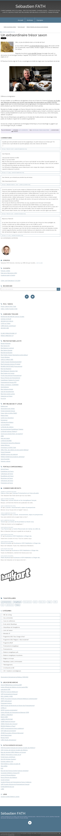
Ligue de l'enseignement (7, 391)
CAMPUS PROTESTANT (7, 719)
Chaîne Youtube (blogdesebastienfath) (11, 362)
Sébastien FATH (30, 6)
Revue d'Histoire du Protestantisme (10, 378)
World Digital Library (6, 735)
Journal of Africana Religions (8, 775)
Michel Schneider (6, 543)
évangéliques (17, 602)
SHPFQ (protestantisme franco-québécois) (12, 728)
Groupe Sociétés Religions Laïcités (10, 796)
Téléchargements (8, 665)
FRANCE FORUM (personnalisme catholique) (13, 456)
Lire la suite (39, 263)
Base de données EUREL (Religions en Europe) (13, 752)
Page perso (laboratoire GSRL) (9, 273)
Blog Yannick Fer (5, 346)
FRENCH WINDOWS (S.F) (7, 335)
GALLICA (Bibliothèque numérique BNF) (11, 685)
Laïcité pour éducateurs (7, 418)
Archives (30, 20)
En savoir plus (11, 834)
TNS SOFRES (4, 766)
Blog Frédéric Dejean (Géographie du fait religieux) (14, 355)
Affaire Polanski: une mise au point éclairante (37, 27)
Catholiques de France (7, 474)
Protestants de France (7, 483)
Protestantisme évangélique (10, 646)
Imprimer (15, 131)
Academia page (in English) (8, 275)
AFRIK (2, 436)
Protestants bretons (6, 703)
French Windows (5, 357)
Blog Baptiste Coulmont (7, 348)
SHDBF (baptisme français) (8, 721)
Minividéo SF (6, 633)
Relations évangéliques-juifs (10, 652)
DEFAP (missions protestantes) (9, 710)
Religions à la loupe (8, 658)
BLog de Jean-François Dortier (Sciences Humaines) (15, 770)
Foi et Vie (3, 398)
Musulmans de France (7, 478)
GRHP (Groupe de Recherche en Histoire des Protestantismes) (18, 705)
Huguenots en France (6, 396)
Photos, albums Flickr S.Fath (8, 306)
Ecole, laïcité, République (10, 624)
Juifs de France (5, 469)
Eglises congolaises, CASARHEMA (9, 384)
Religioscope (4, 406)
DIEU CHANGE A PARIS (7, 696)
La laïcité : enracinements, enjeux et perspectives (20, 507)
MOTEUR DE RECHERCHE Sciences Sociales (12, 316)
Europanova (4, 420)
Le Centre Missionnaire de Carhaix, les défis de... (26, 529)
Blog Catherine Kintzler (7, 389)
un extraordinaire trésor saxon (38, 46)
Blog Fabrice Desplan (6, 350)
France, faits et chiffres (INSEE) (9, 413)
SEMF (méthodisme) (6, 701)
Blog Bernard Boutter (6, 352)
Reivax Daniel (5, 550)
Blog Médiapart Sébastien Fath (9, 371)
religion (49, 602)
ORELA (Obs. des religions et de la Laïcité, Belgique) (15, 450)
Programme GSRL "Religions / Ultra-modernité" (16, 639)
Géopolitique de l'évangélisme (11, 627)
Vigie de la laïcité (5, 438)
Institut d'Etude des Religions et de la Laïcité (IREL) (14, 687)
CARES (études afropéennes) (8, 740)
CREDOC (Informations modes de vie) (11, 754)
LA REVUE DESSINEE (6, 440)
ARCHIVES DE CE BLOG (7, 321)
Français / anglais (5, 271)
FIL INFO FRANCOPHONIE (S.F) (9, 333)
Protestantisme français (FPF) (8, 382)
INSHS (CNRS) (4, 717)
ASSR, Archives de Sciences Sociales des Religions (14, 750)
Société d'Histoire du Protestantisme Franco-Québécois (16, 782)
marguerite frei (5, 514)
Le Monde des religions (7, 427)
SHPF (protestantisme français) (9, 694)
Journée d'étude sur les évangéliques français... (22, 500)
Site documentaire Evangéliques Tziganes (12, 429)
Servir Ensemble (5, 459)
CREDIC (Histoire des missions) (9, 724)
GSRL (55, 602)
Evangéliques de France (7, 471)
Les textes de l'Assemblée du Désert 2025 (21, 522)
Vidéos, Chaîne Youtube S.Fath (9, 309)
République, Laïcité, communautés (12, 661)
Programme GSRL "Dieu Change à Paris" (14, 636)
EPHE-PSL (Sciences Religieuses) (9, 692)
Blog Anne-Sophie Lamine (8, 394)
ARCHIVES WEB (5, 328)
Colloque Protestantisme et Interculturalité (25, 493)
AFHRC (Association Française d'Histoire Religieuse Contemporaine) (19, 698)
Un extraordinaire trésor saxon (24, 35)
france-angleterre (44, 130)
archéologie (35, 130)
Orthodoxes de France (7, 480)
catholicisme (9, 605)
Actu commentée (23, 130)
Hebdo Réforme (5, 445)
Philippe (3, 500)
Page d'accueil (21, 27)
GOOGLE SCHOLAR (6, 319)
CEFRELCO (3, 708)
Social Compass (5, 780)
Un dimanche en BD (8, 668)
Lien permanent (6, 130)
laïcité (35, 602)
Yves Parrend (5, 529)
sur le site (34, 53)
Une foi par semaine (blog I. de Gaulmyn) (12, 434)
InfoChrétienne (5, 387)
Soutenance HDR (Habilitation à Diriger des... (18, 536)
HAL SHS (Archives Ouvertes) (8, 759)
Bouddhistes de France (7, 476)
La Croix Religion (5, 424)
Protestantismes (7, 649)
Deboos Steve (5, 493)
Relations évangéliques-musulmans (12, 655)
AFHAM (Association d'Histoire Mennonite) (12, 733)
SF (1, 507)
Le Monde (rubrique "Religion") (9, 431)
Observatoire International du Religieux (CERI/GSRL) (14, 677)
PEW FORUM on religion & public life (10, 764)
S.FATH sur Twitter (5, 323)
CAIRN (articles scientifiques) (8, 326)
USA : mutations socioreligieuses (12, 671)
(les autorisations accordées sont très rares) (30, 102)
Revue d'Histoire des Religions (9, 777)
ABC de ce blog (7, 615)
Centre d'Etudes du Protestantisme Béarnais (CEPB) (15, 712)
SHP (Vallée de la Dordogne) (8, 730)
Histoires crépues (5, 461)
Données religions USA (7, 761)
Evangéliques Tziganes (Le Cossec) (10, 380)
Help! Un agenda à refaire (10, 27)
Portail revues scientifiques (8, 757)
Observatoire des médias (8, 408)
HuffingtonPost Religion (7, 422)
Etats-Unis (42, 602)
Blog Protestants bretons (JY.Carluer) (10, 364)
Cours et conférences (9, 621)
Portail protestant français (8, 411)
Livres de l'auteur (8, 630)
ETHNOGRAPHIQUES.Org (7, 786)
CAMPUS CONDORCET (7, 715)
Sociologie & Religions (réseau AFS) (10, 773)
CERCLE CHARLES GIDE (7, 359)
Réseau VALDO (5, 737)
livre (3, 605)
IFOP (2, 768)
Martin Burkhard (6, 557)
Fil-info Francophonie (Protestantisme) (11, 375)
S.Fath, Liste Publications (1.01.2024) (10, 280)
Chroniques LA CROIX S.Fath (8, 447)
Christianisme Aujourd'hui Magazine (10, 443)
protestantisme (6, 602)
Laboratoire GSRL (5, 689)
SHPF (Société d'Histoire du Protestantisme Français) (15, 784)
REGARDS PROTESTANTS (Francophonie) (11, 366)
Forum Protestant (5, 452)
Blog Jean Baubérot (6, 368)
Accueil (20, 20)
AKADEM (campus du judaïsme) (9, 454)
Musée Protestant (6, 343)
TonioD (3, 522)
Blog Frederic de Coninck (7, 373)
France (18, 605)
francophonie (27, 602)
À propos (40, 20)
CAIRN (2, 789)
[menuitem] (20, 20)
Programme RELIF (8, 643)
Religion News (4, 415)
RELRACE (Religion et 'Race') (8, 726)
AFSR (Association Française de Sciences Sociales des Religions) (18, 747)
